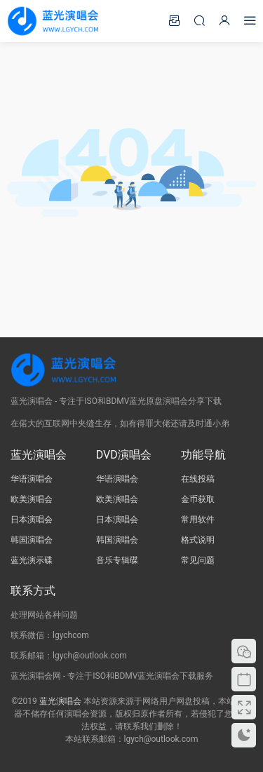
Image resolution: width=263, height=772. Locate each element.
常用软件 (198, 519)
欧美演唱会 (32, 499)
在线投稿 (198, 479)
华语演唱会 (32, 479)
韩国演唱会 (32, 540)
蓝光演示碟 (32, 560)
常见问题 (198, 560)
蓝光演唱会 (60, 701)
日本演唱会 (32, 519)
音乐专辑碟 (117, 560)
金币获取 (198, 499)
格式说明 (198, 540)
